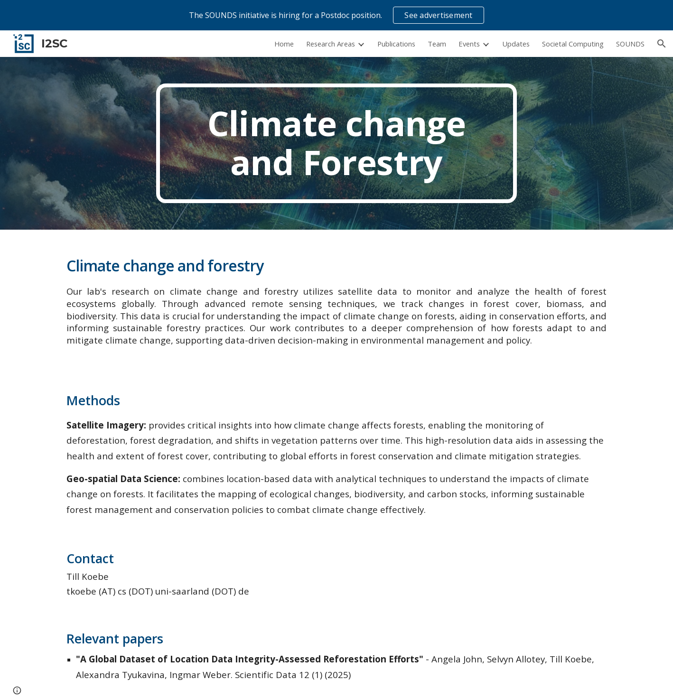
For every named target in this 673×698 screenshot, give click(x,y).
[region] (336, 15)
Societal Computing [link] (573, 43)
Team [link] (437, 43)
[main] (336, 143)
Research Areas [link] (330, 43)
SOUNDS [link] (630, 43)
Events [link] (469, 43)
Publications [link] (396, 43)
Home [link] (284, 43)
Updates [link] (516, 43)
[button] (661, 43)
